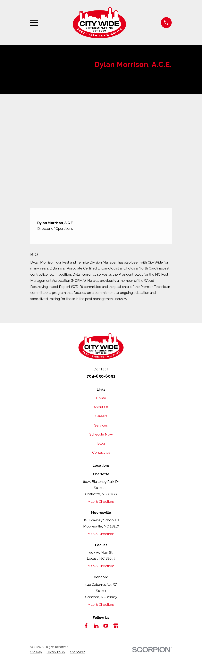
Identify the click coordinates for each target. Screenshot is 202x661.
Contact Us (101, 452)
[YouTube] (105, 625)
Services (101, 425)
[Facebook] (86, 625)
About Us (101, 407)
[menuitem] (36, 652)
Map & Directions (101, 501)
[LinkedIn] (96, 625)
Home (101, 398)
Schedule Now (101, 434)
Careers (101, 416)
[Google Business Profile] (115, 625)
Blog (101, 443)
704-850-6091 (101, 376)
